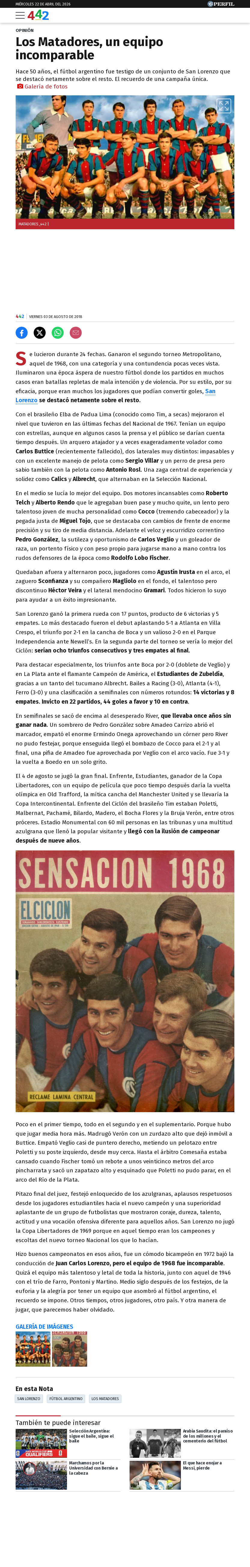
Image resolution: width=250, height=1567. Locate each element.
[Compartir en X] (40, 333)
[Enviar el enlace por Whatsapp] (58, 333)
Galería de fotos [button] (42, 86)
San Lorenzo (28, 1398)
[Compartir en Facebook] (22, 333)
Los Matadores (105, 1398)
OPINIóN (25, 30)
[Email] (76, 333)
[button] (223, 105)
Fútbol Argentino (66, 1398)
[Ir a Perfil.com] (220, 5)
